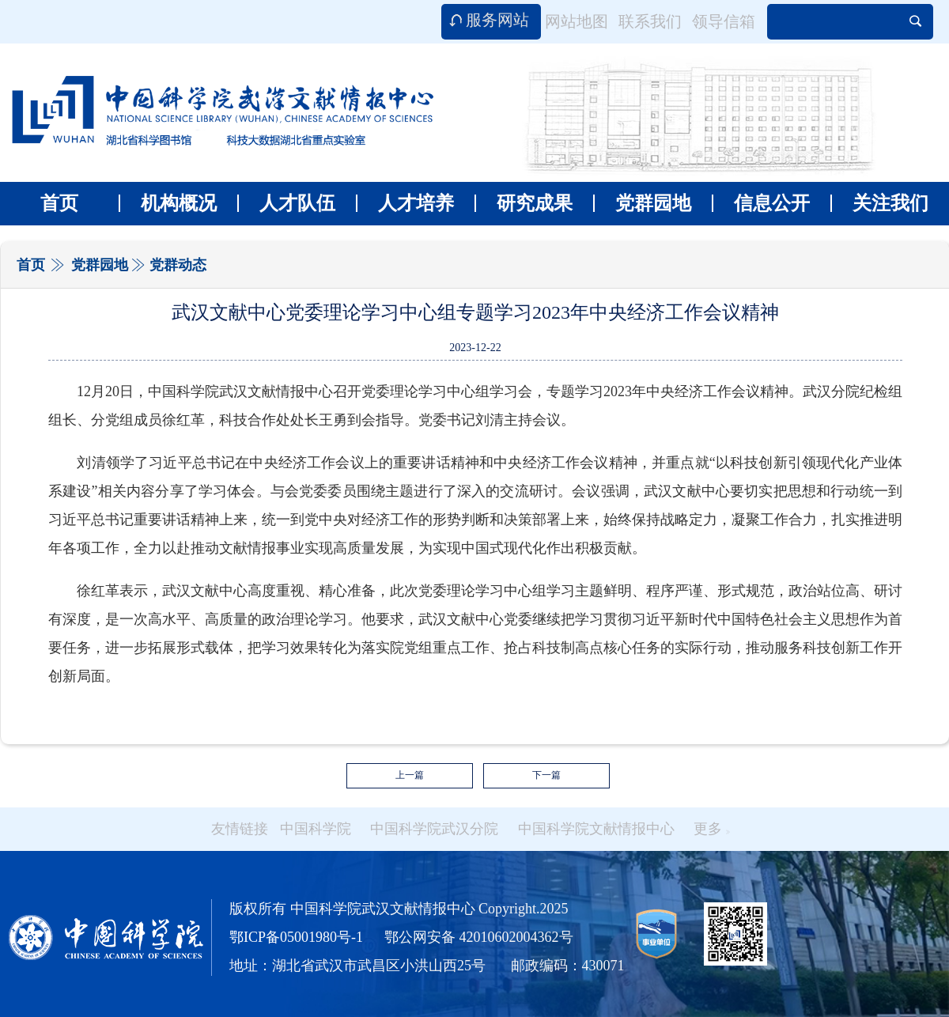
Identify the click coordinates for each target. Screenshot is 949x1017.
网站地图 (576, 21)
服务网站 (497, 19)
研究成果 (524, 203)
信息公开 (761, 203)
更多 (712, 829)
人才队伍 (286, 203)
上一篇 (409, 775)
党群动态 (177, 265)
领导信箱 (723, 21)
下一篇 (546, 775)
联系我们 (650, 21)
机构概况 (168, 203)
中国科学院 (315, 829)
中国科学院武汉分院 (434, 829)
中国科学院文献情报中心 (596, 829)
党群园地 (642, 203)
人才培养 (405, 203)
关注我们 (879, 203)
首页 (59, 203)
